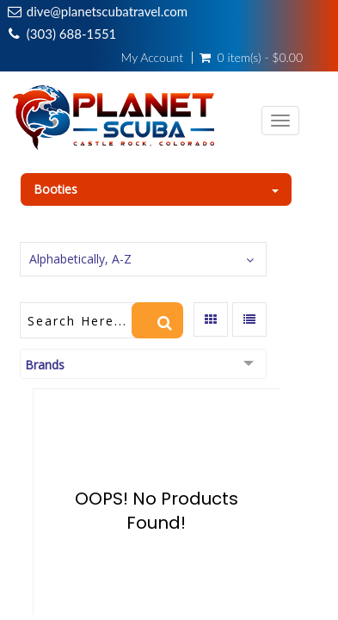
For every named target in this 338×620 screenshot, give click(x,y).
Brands (45, 364)
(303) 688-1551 (71, 33)
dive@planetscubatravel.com (107, 11)
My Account (152, 58)
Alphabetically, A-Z (80, 259)
